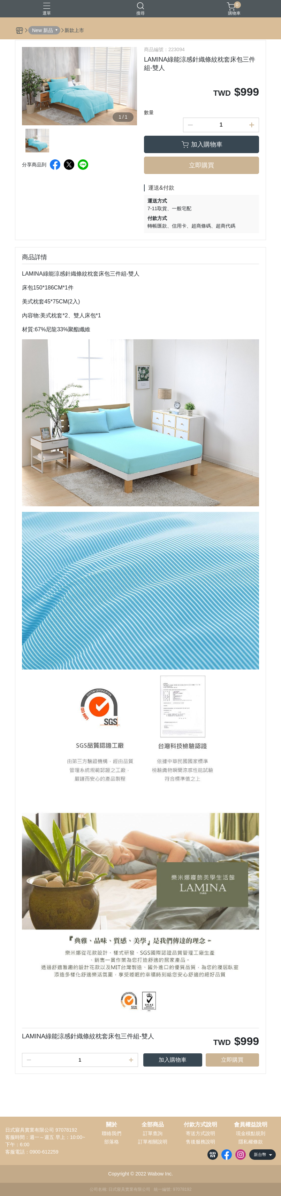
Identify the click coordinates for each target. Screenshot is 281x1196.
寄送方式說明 (200, 1133)
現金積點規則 (250, 1133)
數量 (149, 112)
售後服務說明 (200, 1141)
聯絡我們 (111, 1133)
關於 (111, 1124)
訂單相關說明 (152, 1141)
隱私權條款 (250, 1141)
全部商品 (153, 1124)
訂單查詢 (152, 1133)
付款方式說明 (200, 1124)
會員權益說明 (250, 1124)
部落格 (111, 1141)
